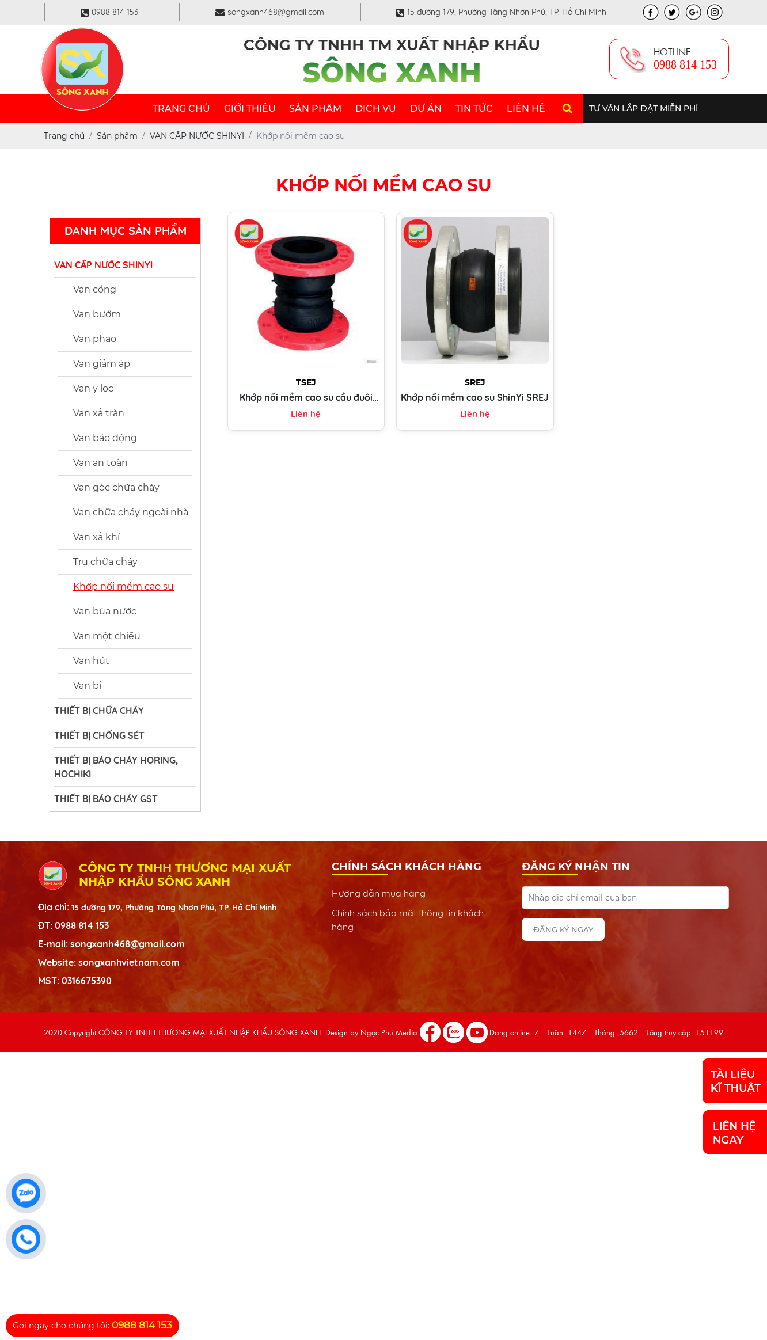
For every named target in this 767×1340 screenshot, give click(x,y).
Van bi (87, 685)
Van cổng (94, 289)
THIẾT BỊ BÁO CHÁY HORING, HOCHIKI (116, 767)
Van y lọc (93, 388)
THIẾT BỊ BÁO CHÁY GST (106, 798)
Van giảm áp (101, 363)
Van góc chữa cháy (116, 487)
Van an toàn (100, 462)
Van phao (94, 338)
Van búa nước (104, 611)
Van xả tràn (98, 413)
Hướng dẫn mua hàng (379, 893)
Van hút (91, 660)
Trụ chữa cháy (105, 561)
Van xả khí (96, 537)
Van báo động (105, 437)
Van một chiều (107, 636)
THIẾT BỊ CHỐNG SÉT (99, 735)
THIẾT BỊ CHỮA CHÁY (99, 710)
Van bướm (97, 314)
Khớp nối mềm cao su (123, 586)
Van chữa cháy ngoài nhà (130, 512)
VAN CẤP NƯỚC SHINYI (103, 265)
